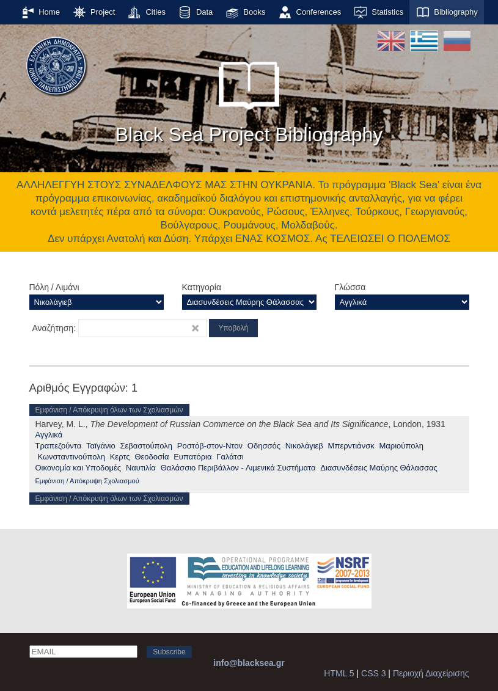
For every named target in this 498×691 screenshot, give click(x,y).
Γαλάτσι (229, 456)
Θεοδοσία (151, 456)
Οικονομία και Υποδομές (78, 467)
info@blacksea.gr (248, 663)
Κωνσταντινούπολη (71, 456)
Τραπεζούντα (58, 445)
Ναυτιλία (141, 467)
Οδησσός (263, 445)
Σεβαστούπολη (146, 445)
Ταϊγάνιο (100, 445)
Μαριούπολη (401, 445)
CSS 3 (373, 673)
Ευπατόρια (192, 456)
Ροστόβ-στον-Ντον (210, 445)
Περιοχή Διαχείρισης (431, 673)
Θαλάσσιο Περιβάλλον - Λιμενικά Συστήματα (238, 467)
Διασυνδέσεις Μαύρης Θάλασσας (379, 467)
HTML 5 (339, 673)
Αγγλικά (49, 434)
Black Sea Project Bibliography (249, 97)
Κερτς (120, 456)
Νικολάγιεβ (304, 445)
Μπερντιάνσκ (351, 445)
